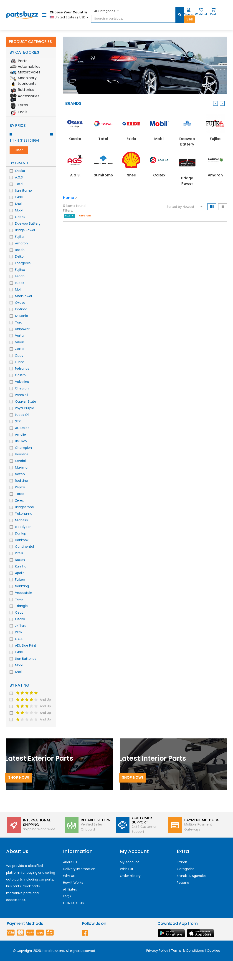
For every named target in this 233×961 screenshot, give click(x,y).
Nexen (20, 474)
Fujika (19, 236)
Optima (21, 309)
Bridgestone (24, 507)
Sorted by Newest (185, 206)
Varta (19, 335)
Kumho (20, 566)
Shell (18, 203)
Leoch (20, 276)
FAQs (67, 896)
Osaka (20, 170)
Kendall (20, 461)
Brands (182, 862)
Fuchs (19, 362)
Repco (20, 487)
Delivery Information (79, 869)
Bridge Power (25, 230)
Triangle (21, 606)
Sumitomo (23, 190)
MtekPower (23, 296)
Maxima (21, 467)
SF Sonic (21, 316)
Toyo (19, 599)
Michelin (21, 520)
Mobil (19, 210)
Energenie (23, 263)
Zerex (19, 500)
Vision (19, 342)
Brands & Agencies (191, 875)
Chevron (22, 388)
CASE (19, 639)
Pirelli (19, 553)
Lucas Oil (22, 414)
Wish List (126, 869)
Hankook (21, 540)
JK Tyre (20, 625)
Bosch (20, 250)
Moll (18, 289)
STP (18, 421)
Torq (18, 322)
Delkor (20, 256)
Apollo (20, 573)
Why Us (69, 875)
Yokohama (23, 513)
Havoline (21, 454)
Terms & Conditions (187, 950)
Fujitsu (20, 269)
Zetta (19, 348)
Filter (19, 150)
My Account (129, 862)
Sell (189, 19)
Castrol (20, 375)
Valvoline (22, 381)
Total (19, 184)
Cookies (213, 950)
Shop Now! (18, 777)
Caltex (20, 217)
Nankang (22, 586)
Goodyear (23, 526)
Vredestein (23, 592)
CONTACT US (73, 903)
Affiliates (70, 889)
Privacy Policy (157, 950)
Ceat (19, 612)
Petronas (22, 368)
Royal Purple (24, 408)
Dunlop (20, 533)
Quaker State (25, 401)
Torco (19, 494)
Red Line (21, 480)
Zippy (19, 355)
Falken (20, 579)
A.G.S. (19, 177)
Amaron (21, 243)
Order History (130, 875)
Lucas (19, 283)
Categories (185, 869)
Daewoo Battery (28, 223)
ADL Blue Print (25, 645)
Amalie (20, 434)
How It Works (73, 882)
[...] (125, 19)
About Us (70, 862)
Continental (24, 546)
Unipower (22, 329)
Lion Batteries (25, 658)
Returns (183, 882)
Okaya (20, 302)
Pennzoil (21, 395)
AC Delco (22, 428)
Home (68, 197)
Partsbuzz (50, 950)
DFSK (19, 632)
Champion (23, 447)
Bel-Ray (21, 441)
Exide (19, 197)
